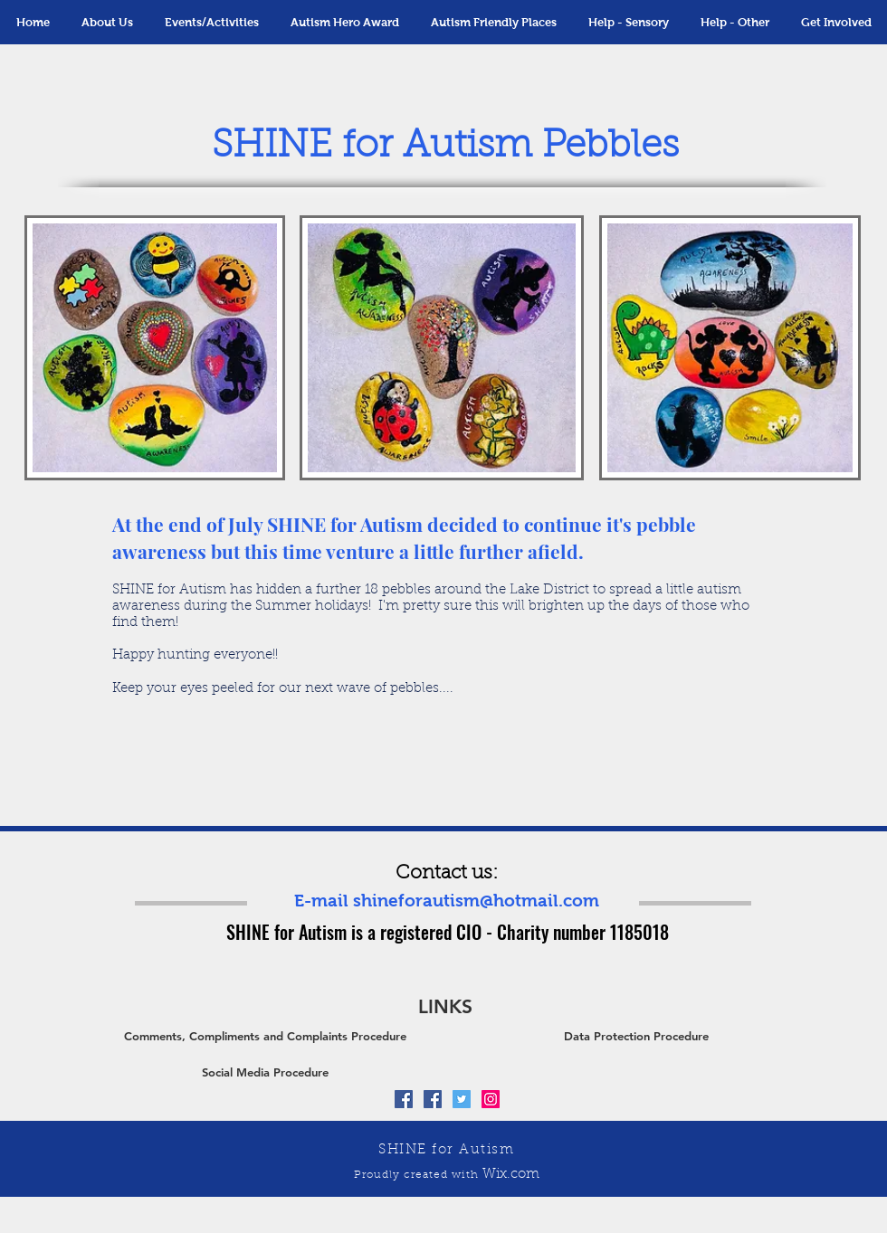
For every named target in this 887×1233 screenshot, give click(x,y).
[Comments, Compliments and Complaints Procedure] (265, 1036)
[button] (211, 22)
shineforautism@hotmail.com (476, 900)
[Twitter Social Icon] (462, 1099)
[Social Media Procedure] (265, 1072)
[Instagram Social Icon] (491, 1099)
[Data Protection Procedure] (636, 1036)
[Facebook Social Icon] (404, 1099)
